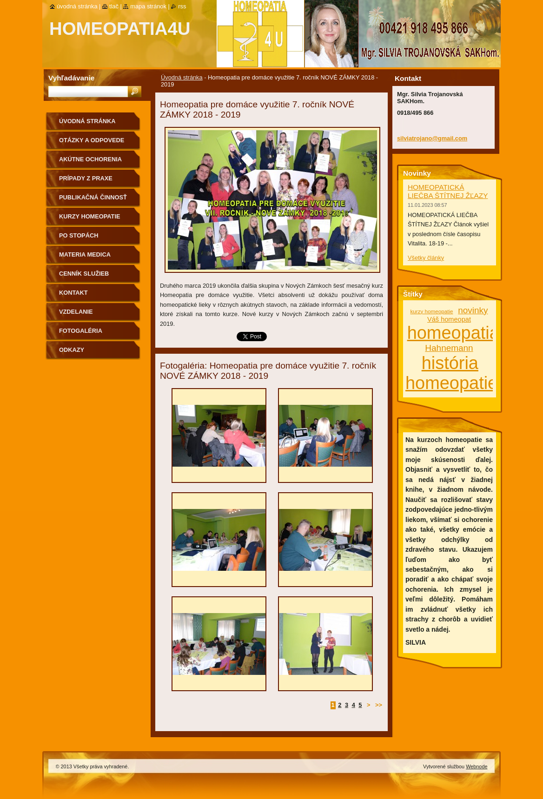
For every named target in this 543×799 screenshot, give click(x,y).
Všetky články (426, 257)
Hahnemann (449, 348)
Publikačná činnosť (93, 197)
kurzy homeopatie (432, 311)
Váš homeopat (449, 319)
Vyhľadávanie (71, 78)
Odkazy (71, 349)
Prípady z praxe (86, 178)
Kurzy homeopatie (89, 216)
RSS (182, 6)
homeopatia (453, 333)
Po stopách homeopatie (78, 238)
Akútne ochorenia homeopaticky (90, 162)
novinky (473, 310)
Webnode (476, 766)
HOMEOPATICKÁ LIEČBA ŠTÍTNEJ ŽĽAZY (448, 191)
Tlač (114, 6)
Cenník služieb (84, 273)
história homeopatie (451, 373)
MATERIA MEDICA (85, 254)
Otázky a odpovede (91, 140)
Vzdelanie (76, 311)
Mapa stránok (148, 6)
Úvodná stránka (182, 77)
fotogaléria (80, 330)
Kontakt (73, 292)
